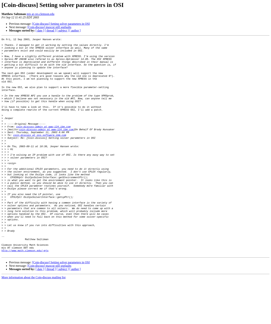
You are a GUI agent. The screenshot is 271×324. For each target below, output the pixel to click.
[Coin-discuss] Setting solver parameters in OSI (61, 23)
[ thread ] (50, 30)
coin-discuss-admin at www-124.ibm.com (43, 144)
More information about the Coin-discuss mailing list (33, 320)
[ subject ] (63, 30)
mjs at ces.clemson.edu (40, 14)
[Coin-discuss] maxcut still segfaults (49, 27)
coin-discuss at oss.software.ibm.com (39, 154)
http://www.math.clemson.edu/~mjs (25, 293)
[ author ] (75, 30)
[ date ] (40, 30)
